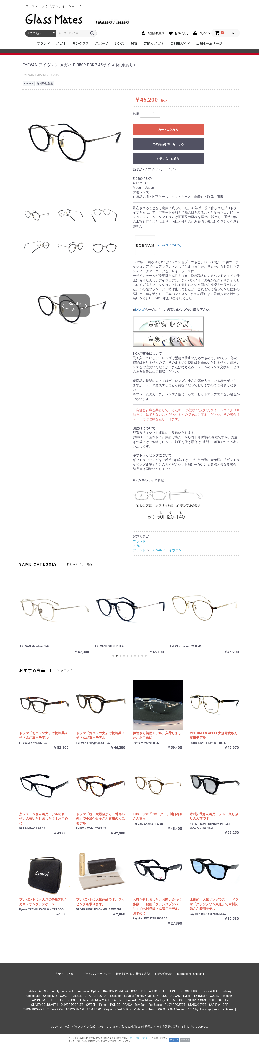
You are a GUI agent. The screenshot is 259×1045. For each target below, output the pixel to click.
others (150, 1009)
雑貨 (134, 43)
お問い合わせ (163, 973)
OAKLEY (223, 1000)
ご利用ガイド (180, 43)
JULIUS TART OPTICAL (62, 1000)
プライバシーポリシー (97, 973)
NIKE (212, 1000)
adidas (32, 991)
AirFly (55, 991)
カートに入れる (168, 129)
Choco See (33, 996)
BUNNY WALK (209, 991)
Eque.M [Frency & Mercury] (141, 996)
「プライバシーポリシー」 (140, 1038)
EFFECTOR (100, 996)
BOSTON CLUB (187, 991)
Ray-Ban (140, 1005)
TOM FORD (94, 1009)
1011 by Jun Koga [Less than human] (212, 1009)
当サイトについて (66, 973)
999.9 (161, 1009)
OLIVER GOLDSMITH (44, 1005)
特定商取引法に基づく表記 (133, 973)
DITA (88, 996)
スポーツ (101, 43)
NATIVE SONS (197, 1000)
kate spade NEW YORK (94, 1000)
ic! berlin (227, 996)
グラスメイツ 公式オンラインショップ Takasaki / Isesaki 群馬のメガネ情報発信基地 (125, 1026)
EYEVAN (174, 996)
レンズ (119, 43)
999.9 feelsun (176, 1009)
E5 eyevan (200, 996)
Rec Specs (155, 1005)
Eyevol (187, 996)
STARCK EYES (197, 1005)
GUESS (214, 996)
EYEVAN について (158, 245)
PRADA (127, 1005)
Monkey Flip (162, 1000)
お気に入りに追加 (168, 158)
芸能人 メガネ (154, 43)
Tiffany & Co (55, 1009)
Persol (103, 1005)
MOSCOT (179, 1000)
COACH (65, 996)
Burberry (226, 991)
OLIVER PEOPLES (72, 1005)
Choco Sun (50, 996)
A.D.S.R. (44, 991)
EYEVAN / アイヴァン (166, 550)
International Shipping (190, 973)
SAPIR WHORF (218, 1005)
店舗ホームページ (209, 43)
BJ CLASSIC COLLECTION (158, 991)
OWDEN (91, 1005)
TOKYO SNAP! (75, 1009)
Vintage (139, 1009)
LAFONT (117, 1000)
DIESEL (77, 996)
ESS (164, 996)
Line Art (131, 1000)
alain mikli (68, 991)
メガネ (61, 43)
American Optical (89, 991)
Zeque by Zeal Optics (117, 1009)
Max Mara (145, 1000)
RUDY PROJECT (175, 1005)
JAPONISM (38, 1000)
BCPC (135, 991)
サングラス (80, 43)
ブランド (43, 43)
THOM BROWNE (33, 1009)
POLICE (115, 1005)
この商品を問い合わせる (168, 144)
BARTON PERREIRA (115, 991)
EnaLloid (115, 996)
